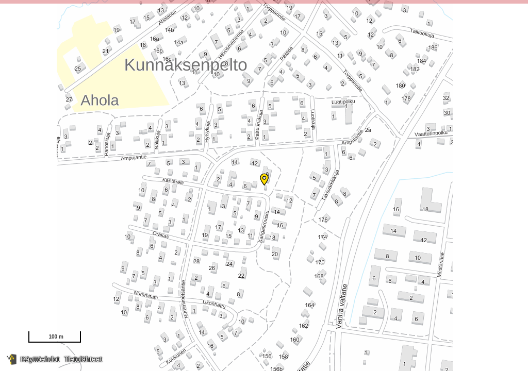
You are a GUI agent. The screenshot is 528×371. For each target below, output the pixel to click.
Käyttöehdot (40, 359)
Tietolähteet (83, 359)
